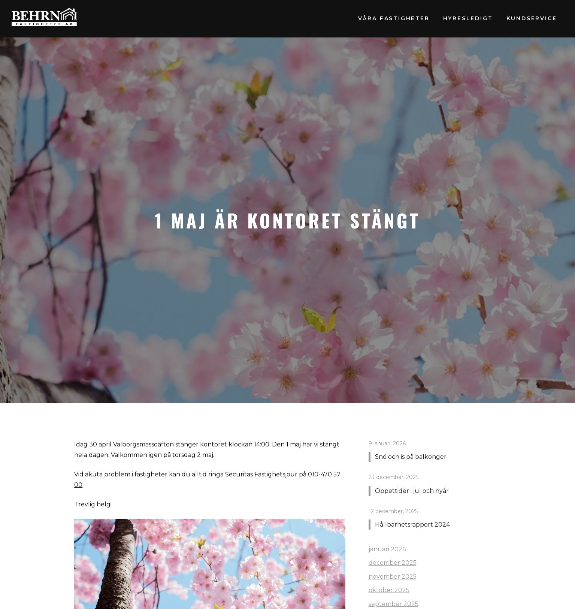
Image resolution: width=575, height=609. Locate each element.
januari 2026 (387, 549)
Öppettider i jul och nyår (412, 490)
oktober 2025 (389, 590)
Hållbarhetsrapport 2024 (412, 524)
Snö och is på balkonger (411, 456)
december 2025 (393, 562)
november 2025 (393, 576)
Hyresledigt (468, 18)
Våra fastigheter (394, 18)
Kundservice (531, 18)
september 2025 (393, 604)
